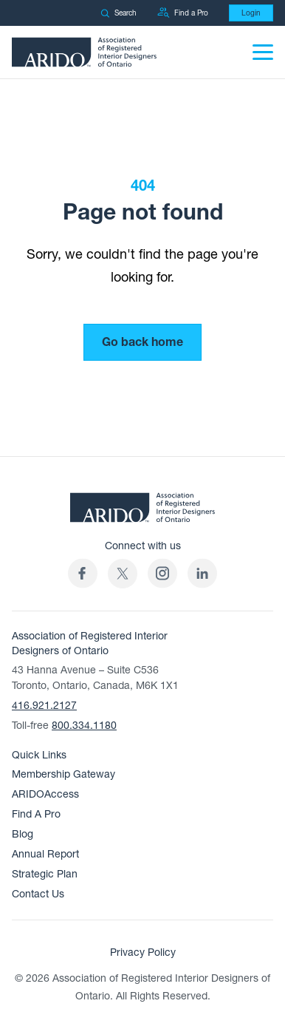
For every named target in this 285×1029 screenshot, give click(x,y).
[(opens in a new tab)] (122, 573)
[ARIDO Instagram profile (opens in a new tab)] (162, 573)
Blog (22, 834)
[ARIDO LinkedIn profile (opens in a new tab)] (202, 573)
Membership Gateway (63, 774)
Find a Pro (182, 12)
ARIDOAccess (45, 794)
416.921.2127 (44, 705)
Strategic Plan (45, 874)
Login (251, 13)
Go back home (142, 342)
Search (118, 13)
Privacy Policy (143, 952)
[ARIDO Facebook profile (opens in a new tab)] (82, 573)
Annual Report (45, 854)
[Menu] (263, 52)
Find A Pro (36, 814)
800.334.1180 (84, 725)
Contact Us (38, 894)
